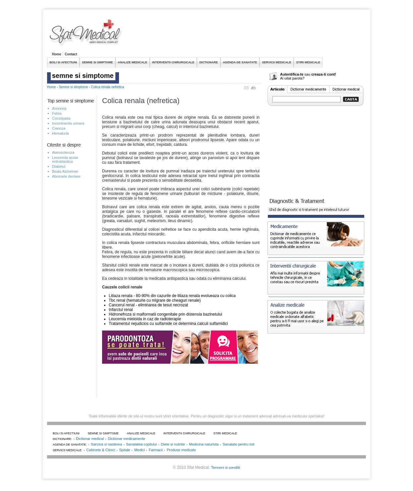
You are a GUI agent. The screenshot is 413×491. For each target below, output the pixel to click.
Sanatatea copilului (141, 444)
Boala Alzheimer (65, 171)
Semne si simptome (73, 87)
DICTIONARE (208, 62)
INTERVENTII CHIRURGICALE (173, 62)
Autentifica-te (291, 74)
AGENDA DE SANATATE (240, 62)
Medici (139, 450)
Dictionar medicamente (126, 439)
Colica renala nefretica (107, 87)
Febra (57, 113)
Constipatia (61, 118)
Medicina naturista (203, 444)
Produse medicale (181, 450)
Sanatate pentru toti (238, 444)
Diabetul (58, 166)
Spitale (124, 450)
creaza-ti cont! (323, 74)
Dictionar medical (90, 439)
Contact (71, 54)
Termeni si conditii (225, 467)
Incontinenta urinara (68, 123)
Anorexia (59, 108)
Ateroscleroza (63, 152)
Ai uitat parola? (292, 78)
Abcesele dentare (66, 176)
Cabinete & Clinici (100, 450)
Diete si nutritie (173, 444)
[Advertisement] (245, 34)
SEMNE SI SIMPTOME (97, 62)
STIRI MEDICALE (308, 62)
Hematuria (60, 133)
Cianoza (58, 128)
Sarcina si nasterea (106, 444)
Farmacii (156, 450)
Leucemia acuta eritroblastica (65, 159)
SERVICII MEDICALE (276, 62)
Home (56, 54)
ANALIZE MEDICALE (133, 62)
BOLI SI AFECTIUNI (63, 62)
